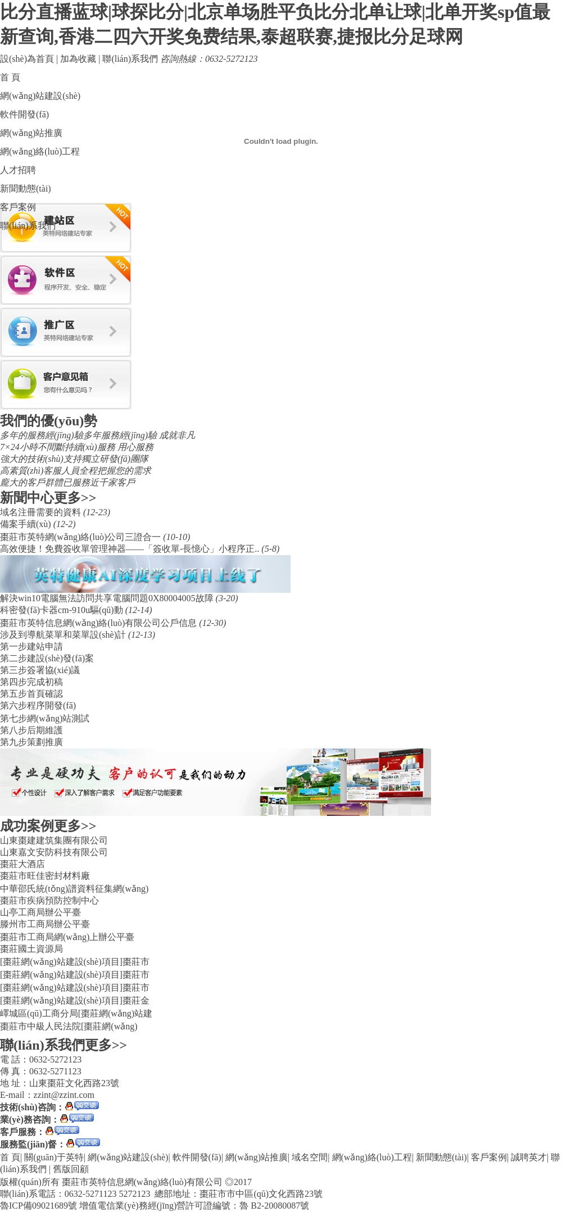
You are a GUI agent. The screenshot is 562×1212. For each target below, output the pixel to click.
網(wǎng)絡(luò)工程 (40, 151)
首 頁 (10, 77)
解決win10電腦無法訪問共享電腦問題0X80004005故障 (108, 598)
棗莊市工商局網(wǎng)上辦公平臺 (67, 937)
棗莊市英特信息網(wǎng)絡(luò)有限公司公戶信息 (99, 623)
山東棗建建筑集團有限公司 (54, 840)
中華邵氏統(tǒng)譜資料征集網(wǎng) (74, 888)
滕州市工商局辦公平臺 (45, 924)
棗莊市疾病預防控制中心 (49, 900)
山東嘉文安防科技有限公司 (54, 852)
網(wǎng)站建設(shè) (40, 96)
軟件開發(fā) (24, 114)
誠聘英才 (529, 1157)
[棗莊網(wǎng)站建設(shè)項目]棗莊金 (74, 1000)
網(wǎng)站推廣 (31, 133)
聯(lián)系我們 (130, 58)
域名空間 (310, 1157)
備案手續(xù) (26, 524)
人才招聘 (18, 170)
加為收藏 (78, 58)
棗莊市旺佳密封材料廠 (45, 875)
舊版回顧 (71, 1169)
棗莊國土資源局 (31, 949)
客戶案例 (18, 207)
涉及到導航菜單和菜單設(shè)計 (64, 634)
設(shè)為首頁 (27, 58)
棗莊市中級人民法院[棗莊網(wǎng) (69, 1026)
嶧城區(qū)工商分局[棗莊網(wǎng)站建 (76, 1013)
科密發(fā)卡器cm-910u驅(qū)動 (62, 610)
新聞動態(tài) (25, 188)
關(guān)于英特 (54, 1157)
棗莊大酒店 (22, 864)
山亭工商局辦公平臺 (40, 912)
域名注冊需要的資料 (41, 512)
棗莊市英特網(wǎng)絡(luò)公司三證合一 (81, 537)
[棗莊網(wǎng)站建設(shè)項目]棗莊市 (74, 961)
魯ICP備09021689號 (38, 1205)
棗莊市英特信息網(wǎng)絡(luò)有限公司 (142, 1182)
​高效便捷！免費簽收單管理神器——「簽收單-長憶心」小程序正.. (130, 548)
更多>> (75, 498)
